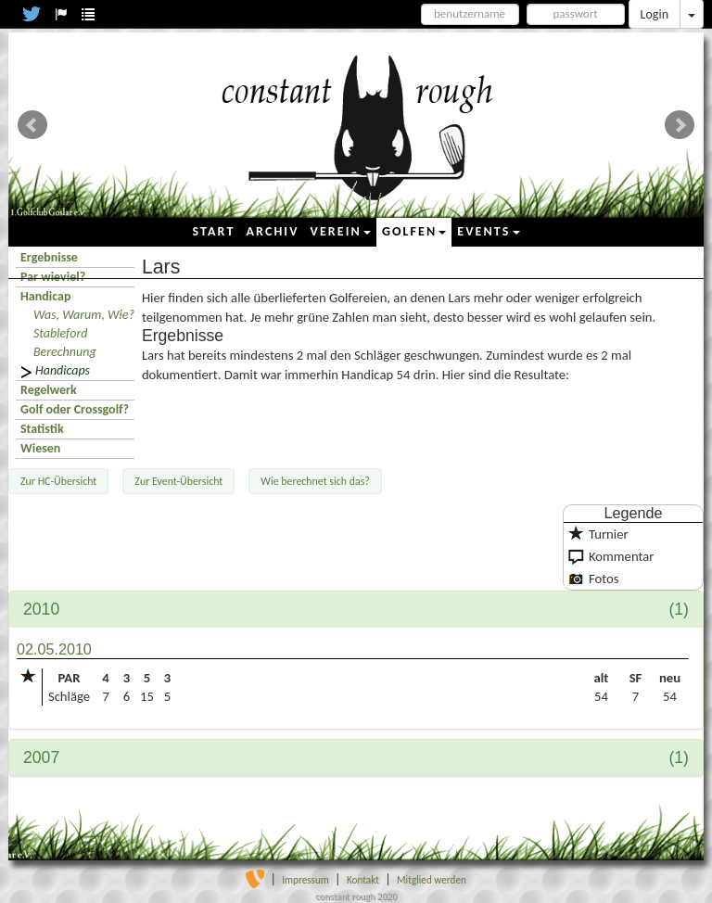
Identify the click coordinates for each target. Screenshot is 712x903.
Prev (32, 125)
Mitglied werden (431, 879)
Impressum (305, 879)
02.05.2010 (54, 649)
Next (679, 125)
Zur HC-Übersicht (58, 481)
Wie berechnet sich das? (315, 481)
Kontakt (363, 879)
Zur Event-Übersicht (178, 481)
